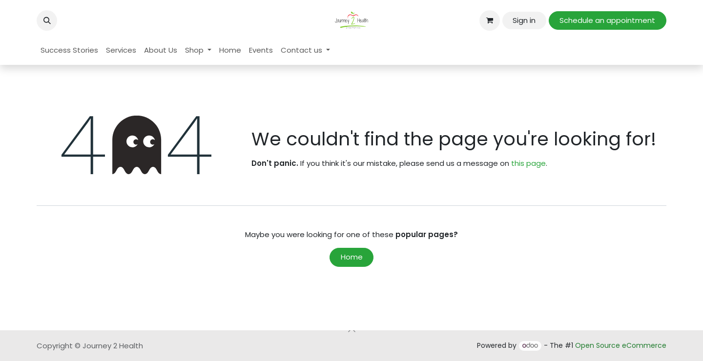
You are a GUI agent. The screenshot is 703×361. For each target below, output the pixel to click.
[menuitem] (69, 50)
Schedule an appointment (607, 20)
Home (352, 257)
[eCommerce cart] (489, 20)
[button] (47, 20)
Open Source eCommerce (620, 345)
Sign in (524, 20)
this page (528, 163)
